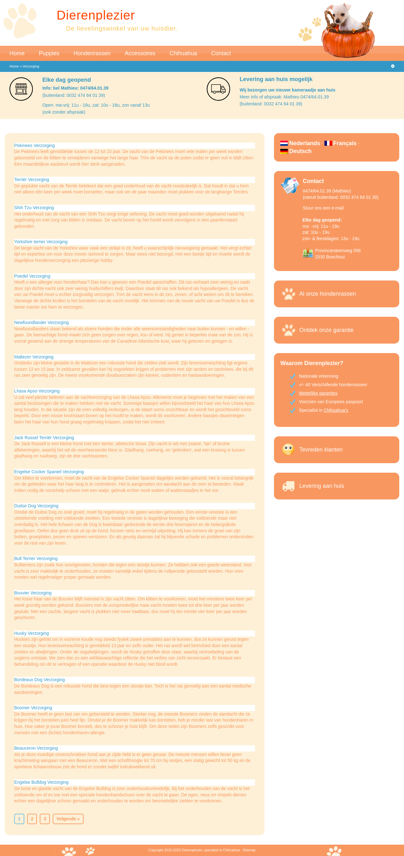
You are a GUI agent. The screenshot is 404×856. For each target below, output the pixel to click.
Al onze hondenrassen (327, 294)
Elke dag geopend (66, 80)
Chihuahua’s (336, 410)
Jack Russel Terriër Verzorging (44, 437)
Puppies (49, 53)
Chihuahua (183, 53)
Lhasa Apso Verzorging (37, 390)
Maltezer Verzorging (34, 356)
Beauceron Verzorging (36, 748)
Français (345, 143)
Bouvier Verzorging (32, 592)
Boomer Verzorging (33, 707)
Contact (221, 53)
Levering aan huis (321, 486)
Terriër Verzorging (31, 179)
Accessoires (140, 53)
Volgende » (68, 818)
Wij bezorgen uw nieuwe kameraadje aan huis (287, 89)
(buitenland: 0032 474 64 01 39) (73, 95)
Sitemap (249, 850)
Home (17, 53)
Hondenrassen (92, 53)
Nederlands (304, 143)
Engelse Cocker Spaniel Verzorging (49, 471)
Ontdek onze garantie (326, 330)
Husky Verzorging (31, 633)
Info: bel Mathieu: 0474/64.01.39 (75, 88)
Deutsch (300, 151)
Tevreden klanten (320, 449)
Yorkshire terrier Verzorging (41, 241)
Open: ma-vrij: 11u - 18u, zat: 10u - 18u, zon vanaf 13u (96, 105)
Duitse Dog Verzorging (36, 505)
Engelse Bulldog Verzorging (41, 782)
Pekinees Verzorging (34, 145)
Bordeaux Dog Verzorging (39, 679)
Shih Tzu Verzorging (34, 207)
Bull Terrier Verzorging (35, 558)
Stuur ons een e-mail (323, 207)
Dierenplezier (95, 15)
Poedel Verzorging (32, 276)
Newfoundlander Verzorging (41, 322)
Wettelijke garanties (318, 393)
